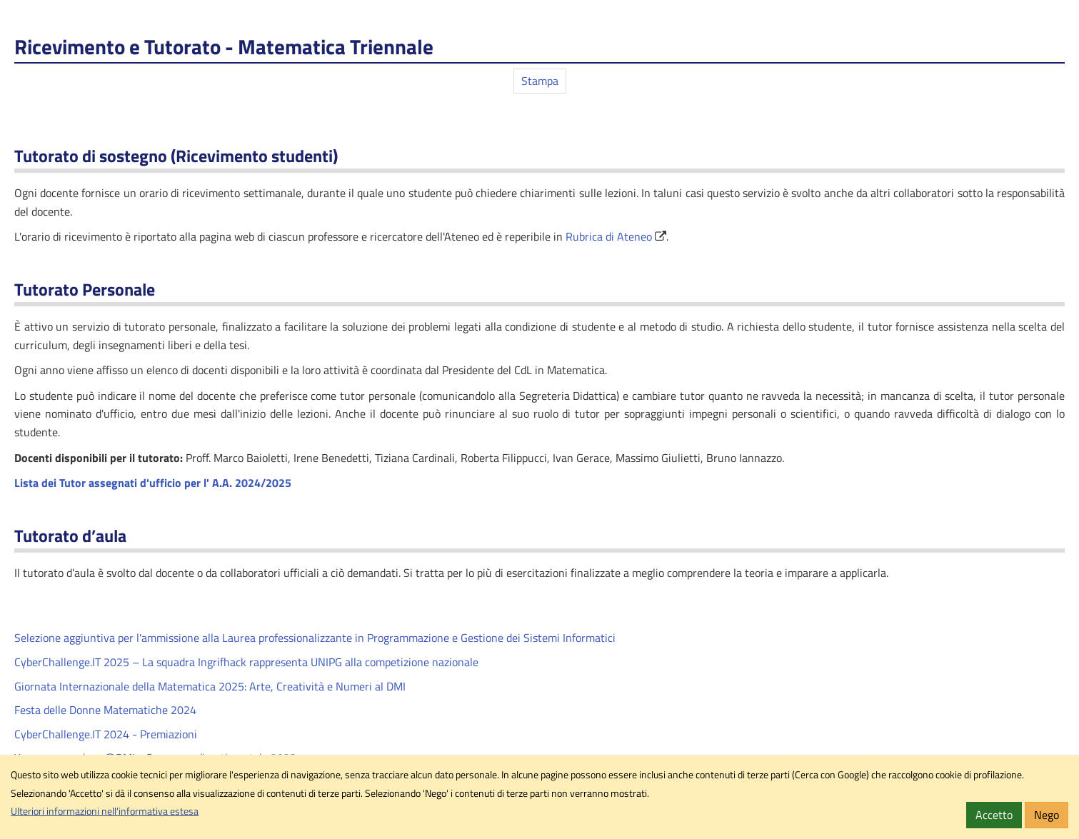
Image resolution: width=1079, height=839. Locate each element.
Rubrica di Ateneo (609, 236)
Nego (1046, 814)
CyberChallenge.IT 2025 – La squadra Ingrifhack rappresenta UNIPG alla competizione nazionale (246, 661)
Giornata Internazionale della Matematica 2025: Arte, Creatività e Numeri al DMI (210, 686)
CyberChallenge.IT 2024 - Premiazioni (105, 734)
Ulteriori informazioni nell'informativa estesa (105, 811)
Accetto (994, 814)
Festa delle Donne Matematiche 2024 (105, 709)
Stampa (539, 80)
